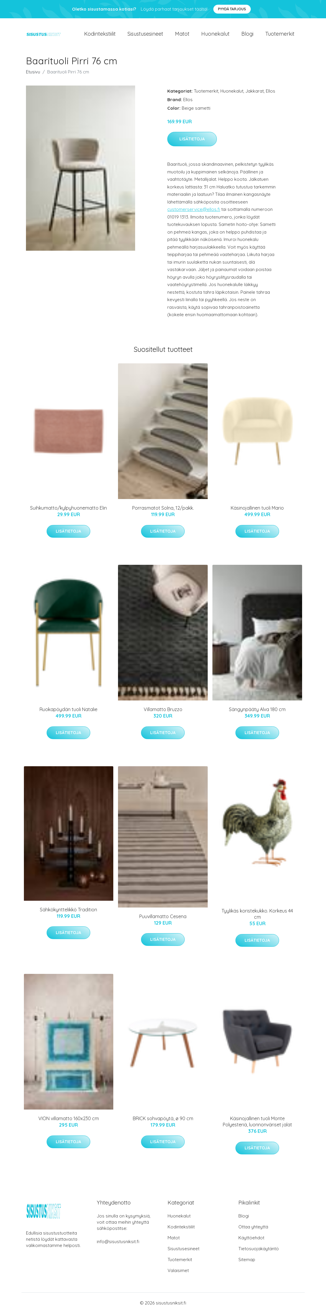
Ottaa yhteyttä (253, 1230)
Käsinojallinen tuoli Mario (257, 511)
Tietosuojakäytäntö (258, 1251)
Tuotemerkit (279, 35)
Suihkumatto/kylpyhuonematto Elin (68, 511)
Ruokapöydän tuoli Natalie (68, 713)
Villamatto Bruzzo (163, 713)
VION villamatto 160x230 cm (68, 1122)
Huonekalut (215, 35)
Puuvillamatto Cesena (162, 919)
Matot (182, 35)
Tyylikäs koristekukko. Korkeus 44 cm (257, 917)
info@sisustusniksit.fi (118, 1244)
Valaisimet (178, 1273)
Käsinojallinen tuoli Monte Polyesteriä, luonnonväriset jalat (257, 1125)
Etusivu (33, 75)
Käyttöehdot (251, 1240)
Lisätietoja (192, 142)
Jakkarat (254, 94)
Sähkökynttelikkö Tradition (68, 912)
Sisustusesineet (145, 35)
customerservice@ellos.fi (193, 212)
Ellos (270, 94)
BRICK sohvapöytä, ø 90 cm (163, 1122)
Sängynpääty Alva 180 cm (257, 713)
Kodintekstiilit (100, 35)
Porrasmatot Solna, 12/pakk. (163, 511)
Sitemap (246, 1262)
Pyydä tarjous (232, 9)
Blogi (247, 35)
